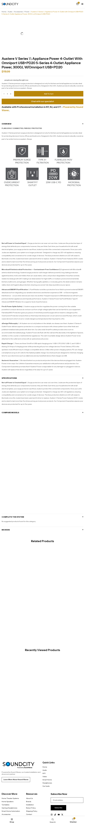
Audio (10, 12)
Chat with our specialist (42, 101)
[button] (77, 4)
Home (4, 12)
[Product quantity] (7, 93)
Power (27, 12)
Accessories (18, 12)
